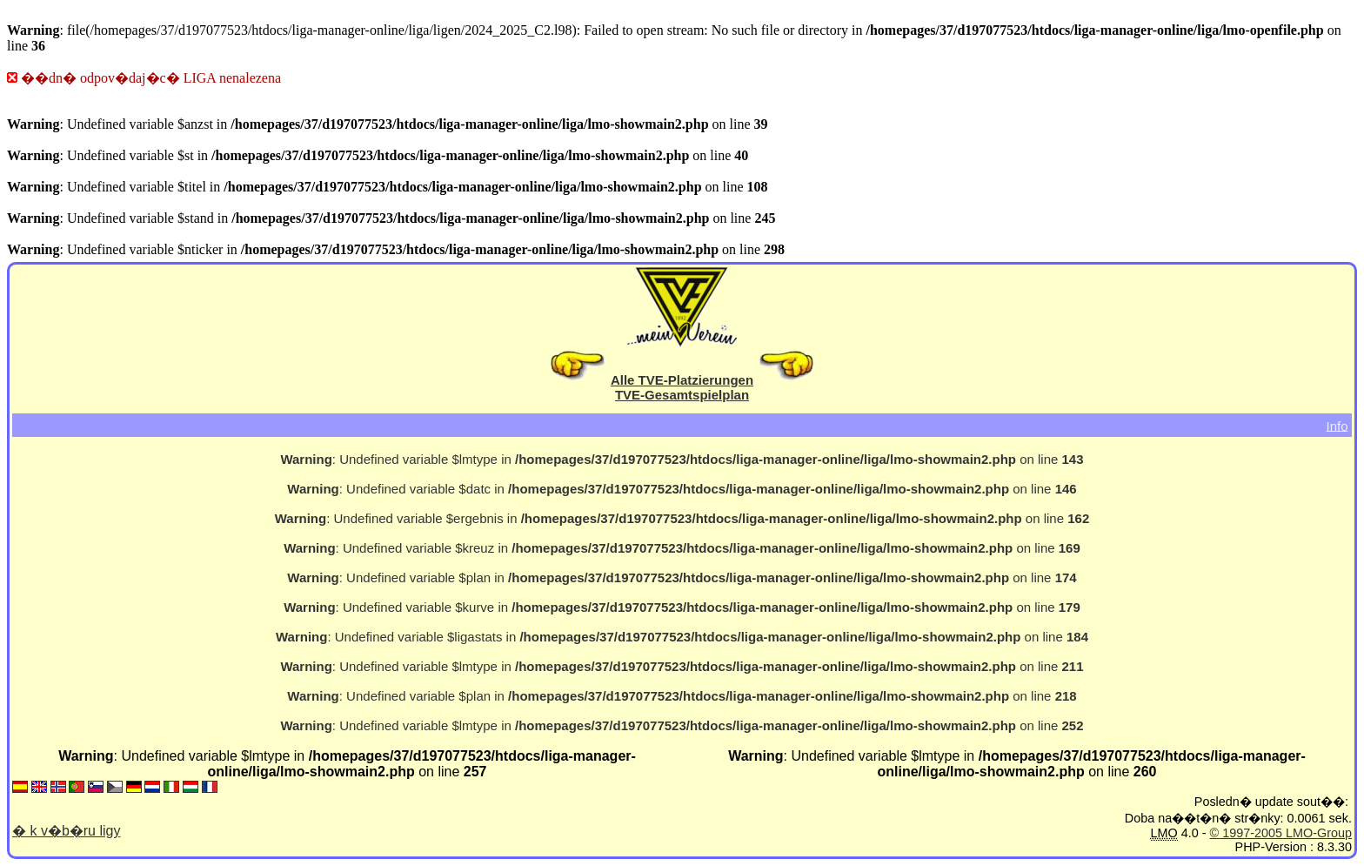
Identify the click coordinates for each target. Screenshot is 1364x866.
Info (1336, 425)
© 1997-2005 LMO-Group (1281, 833)
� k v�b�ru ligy (66, 830)
